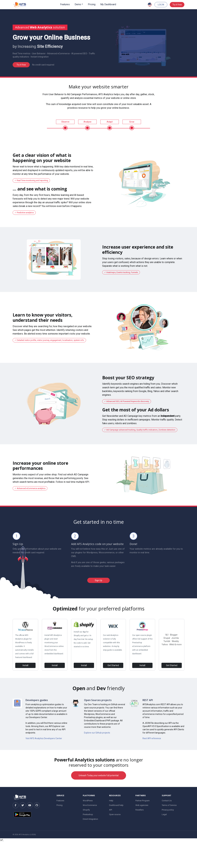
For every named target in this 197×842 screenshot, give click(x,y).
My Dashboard (108, 4)
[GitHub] (37, 805)
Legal (164, 814)
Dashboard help (116, 805)
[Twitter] (23, 805)
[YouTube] (30, 805)
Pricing (91, 4)
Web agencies (141, 805)
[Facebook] (15, 805)
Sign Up (98, 580)
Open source (115, 814)
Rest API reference (152, 738)
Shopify (86, 810)
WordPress (88, 800)
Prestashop (88, 814)
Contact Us (167, 800)
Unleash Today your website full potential (99, 775)
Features (65, 4)
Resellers (139, 810)
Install (25, 665)
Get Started (113, 665)
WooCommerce (90, 805)
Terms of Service (169, 805)
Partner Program (142, 800)
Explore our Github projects (97, 732)
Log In (161, 4)
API (110, 810)
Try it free (177, 4)
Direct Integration (90, 819)
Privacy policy (168, 810)
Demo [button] (78, 4)
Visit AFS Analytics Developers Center (44, 738)
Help (111, 800)
